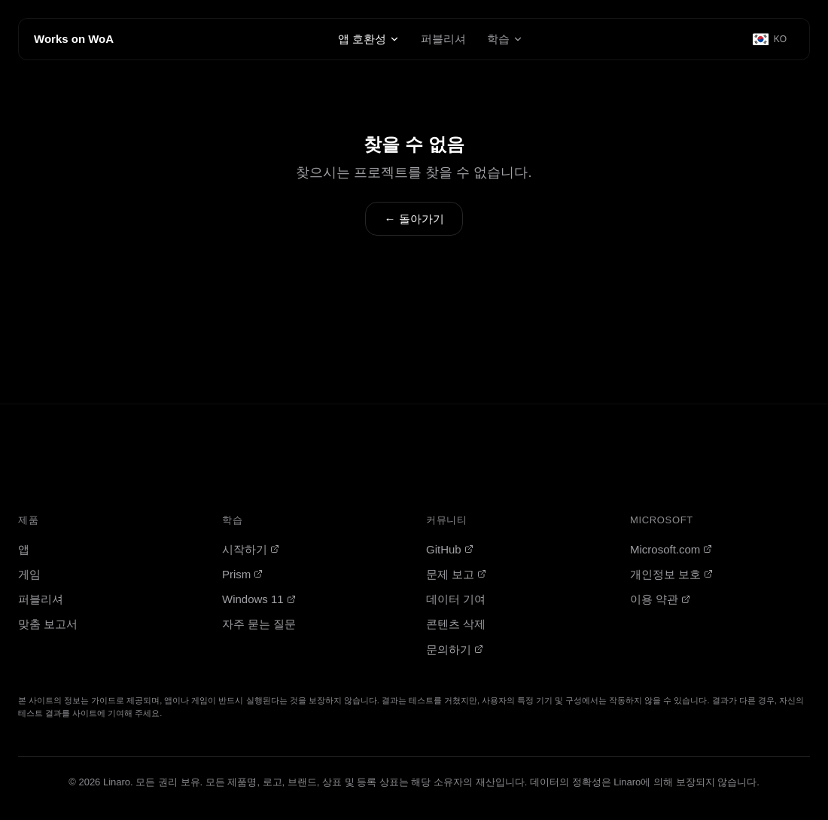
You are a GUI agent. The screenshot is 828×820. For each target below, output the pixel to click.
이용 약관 (660, 599)
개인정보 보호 (671, 574)
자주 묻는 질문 (259, 623)
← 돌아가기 (413, 218)
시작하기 (250, 549)
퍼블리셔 (443, 38)
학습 (505, 38)
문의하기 (454, 649)
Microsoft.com (671, 549)
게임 (29, 574)
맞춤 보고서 (48, 623)
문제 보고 (456, 574)
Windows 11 (259, 599)
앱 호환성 (369, 38)
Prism (242, 574)
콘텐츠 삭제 (456, 623)
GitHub (449, 549)
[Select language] (770, 39)
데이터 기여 (456, 599)
